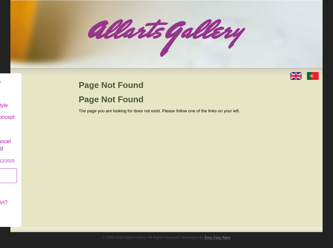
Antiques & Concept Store (41, 115)
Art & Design (32, 89)
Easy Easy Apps (218, 232)
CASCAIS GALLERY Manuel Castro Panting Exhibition (41, 142)
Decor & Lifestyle (37, 100)
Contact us (30, 209)
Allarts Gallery (34, 77)
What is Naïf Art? (37, 197)
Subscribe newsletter (30, 171)
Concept (27, 185)
